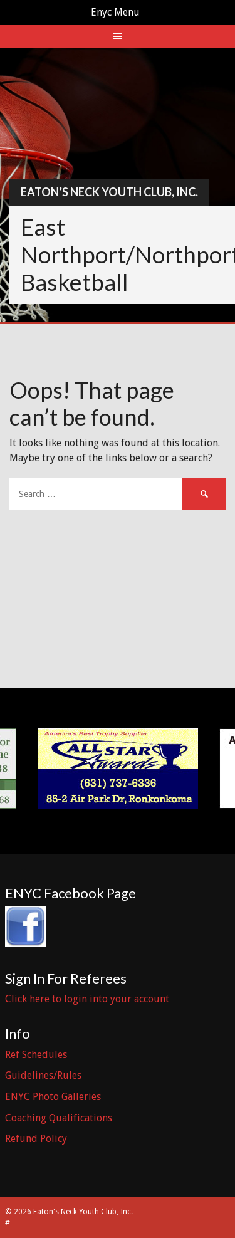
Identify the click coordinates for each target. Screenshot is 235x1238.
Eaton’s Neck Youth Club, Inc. (109, 192)
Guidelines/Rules (43, 1075)
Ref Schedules (36, 1055)
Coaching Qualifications (58, 1118)
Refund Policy (36, 1139)
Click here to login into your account (87, 999)
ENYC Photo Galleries (53, 1097)
